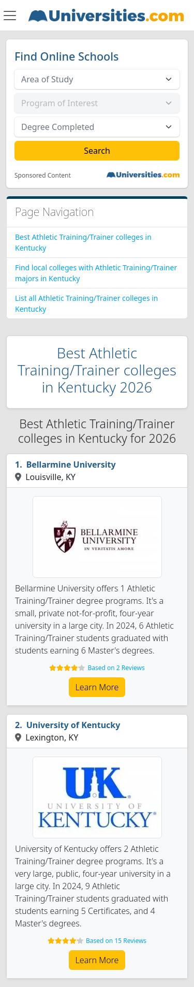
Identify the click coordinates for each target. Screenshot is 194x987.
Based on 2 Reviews (115, 667)
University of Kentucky (73, 725)
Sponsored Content (42, 175)
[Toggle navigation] (10, 15)
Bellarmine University (71, 464)
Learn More (97, 687)
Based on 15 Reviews (116, 940)
